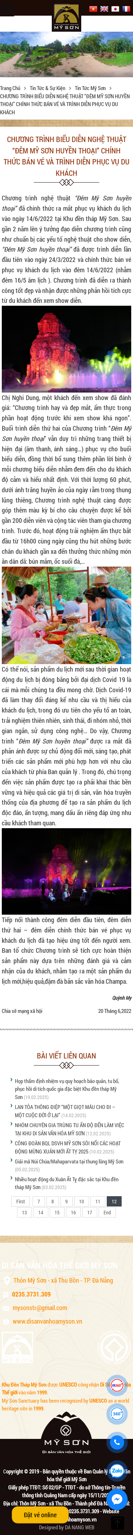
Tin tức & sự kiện (48, 87)
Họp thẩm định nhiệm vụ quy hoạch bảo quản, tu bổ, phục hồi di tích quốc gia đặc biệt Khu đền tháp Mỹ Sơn (67, 1088)
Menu (7, 9)
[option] (66, 54)
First (20, 1201)
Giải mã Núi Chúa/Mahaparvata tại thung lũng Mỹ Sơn (69, 1161)
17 (89, 1212)
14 (40, 1212)
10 (81, 1201)
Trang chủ (10, 87)
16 (73, 1212)
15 (57, 1212)
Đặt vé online (40, 1514)
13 (24, 1212)
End (107, 1212)
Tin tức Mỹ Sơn (91, 87)
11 (97, 1201)
